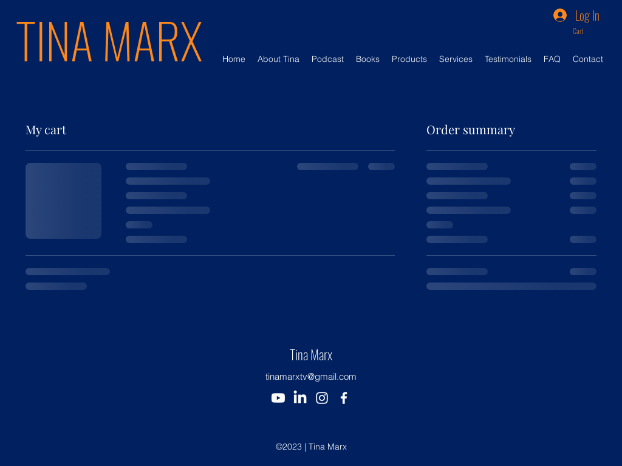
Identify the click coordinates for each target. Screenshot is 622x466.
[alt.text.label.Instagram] (322, 398)
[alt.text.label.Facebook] (344, 398)
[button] (586, 31)
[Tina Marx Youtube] (278, 398)
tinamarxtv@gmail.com (311, 376)
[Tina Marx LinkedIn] (300, 398)
